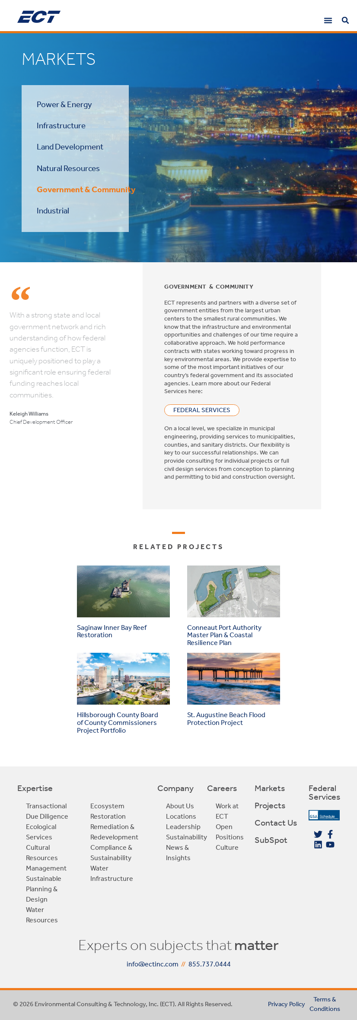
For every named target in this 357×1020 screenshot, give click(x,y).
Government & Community (86, 189)
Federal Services (324, 792)
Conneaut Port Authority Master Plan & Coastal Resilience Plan (224, 635)
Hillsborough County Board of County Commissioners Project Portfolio (117, 722)
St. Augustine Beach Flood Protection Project (226, 719)
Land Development (70, 147)
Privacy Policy (286, 1004)
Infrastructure (61, 125)
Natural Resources (68, 168)
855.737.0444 (209, 964)
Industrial (53, 211)
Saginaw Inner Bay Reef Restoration (112, 631)
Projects (270, 805)
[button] (328, 20)
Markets (270, 788)
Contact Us (276, 822)
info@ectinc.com (152, 964)
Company (175, 788)
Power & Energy (64, 104)
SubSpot (271, 840)
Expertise (35, 788)
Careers (222, 788)
